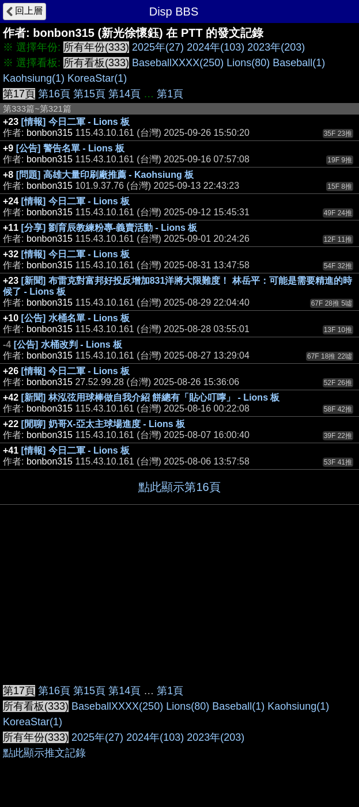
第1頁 (170, 94)
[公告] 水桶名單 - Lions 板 (75, 318)
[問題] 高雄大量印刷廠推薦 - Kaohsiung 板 (105, 175)
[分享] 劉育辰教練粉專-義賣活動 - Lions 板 (109, 228)
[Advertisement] (179, 591)
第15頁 (89, 94)
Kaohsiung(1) (34, 78)
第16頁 (54, 94)
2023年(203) (276, 47)
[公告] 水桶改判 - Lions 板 (68, 344)
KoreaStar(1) (97, 78)
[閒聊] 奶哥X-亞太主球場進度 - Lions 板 (103, 424)
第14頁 (124, 94)
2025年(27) (158, 47)
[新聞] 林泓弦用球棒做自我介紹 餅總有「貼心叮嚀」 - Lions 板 (150, 397)
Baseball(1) (299, 62)
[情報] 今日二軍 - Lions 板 (75, 122)
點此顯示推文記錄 (44, 753)
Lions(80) (248, 62)
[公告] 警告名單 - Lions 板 (70, 148)
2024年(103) (215, 47)
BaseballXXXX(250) (178, 62)
